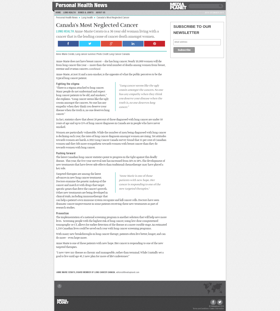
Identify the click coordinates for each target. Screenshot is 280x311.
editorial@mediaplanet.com (127, 272)
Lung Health (69, 13)
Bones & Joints (85, 13)
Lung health (87, 18)
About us (100, 13)
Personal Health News (81, 6)
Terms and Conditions (201, 309)
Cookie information (217, 309)
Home (58, 13)
